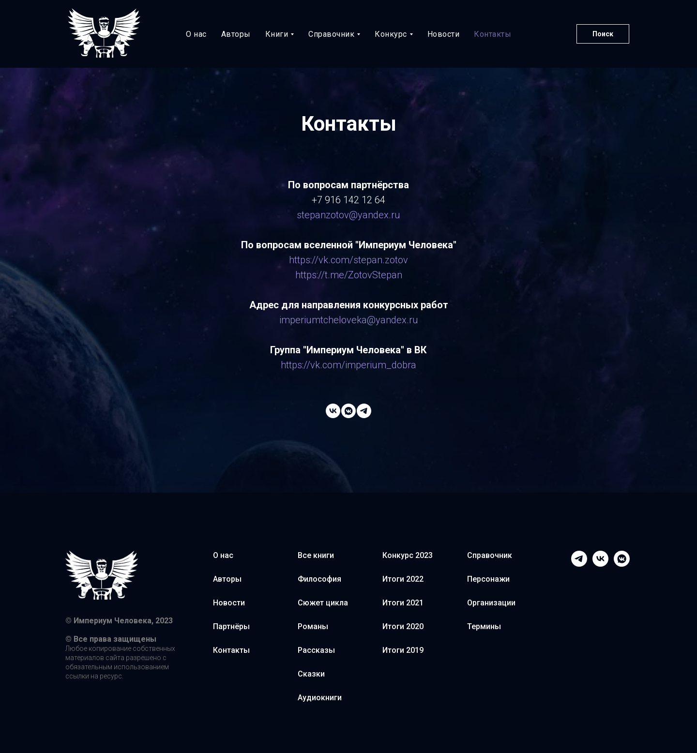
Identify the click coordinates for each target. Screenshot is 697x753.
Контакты (492, 34)
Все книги (316, 555)
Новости (443, 34)
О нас (196, 34)
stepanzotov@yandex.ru (348, 215)
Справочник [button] (331, 34)
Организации (491, 602)
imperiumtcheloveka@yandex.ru (348, 320)
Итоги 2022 (403, 579)
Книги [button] (276, 34)
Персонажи (488, 579)
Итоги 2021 (403, 602)
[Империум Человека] (333, 411)
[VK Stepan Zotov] (622, 559)
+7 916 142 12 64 (348, 200)
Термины (484, 626)
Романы (313, 626)
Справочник (489, 555)
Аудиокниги (320, 697)
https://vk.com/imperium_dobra (348, 365)
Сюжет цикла (323, 602)
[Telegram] (579, 559)
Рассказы (316, 650)
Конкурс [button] (391, 34)
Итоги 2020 (403, 626)
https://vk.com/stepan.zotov (348, 260)
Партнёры (231, 626)
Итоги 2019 (403, 650)
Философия (319, 579)
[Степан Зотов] (348, 411)
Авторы (236, 34)
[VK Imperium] (600, 559)
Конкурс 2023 (407, 555)
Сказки (311, 673)
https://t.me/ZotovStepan (348, 275)
